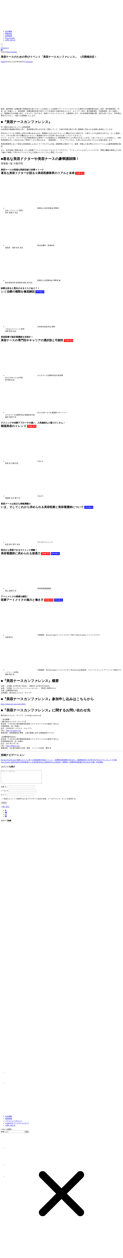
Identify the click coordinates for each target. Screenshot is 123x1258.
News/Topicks (10, 38)
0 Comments (28, 62)
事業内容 (8, 34)
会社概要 (8, 31)
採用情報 (8, 36)
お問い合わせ (10, 40)
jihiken (3, 62)
